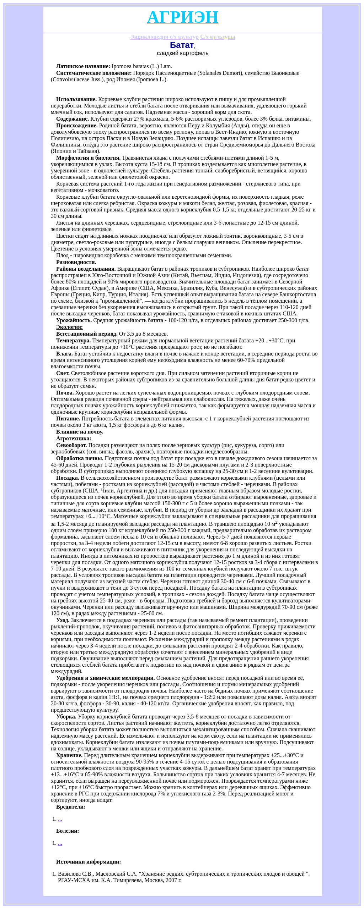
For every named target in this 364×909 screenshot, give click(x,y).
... (60, 819)
